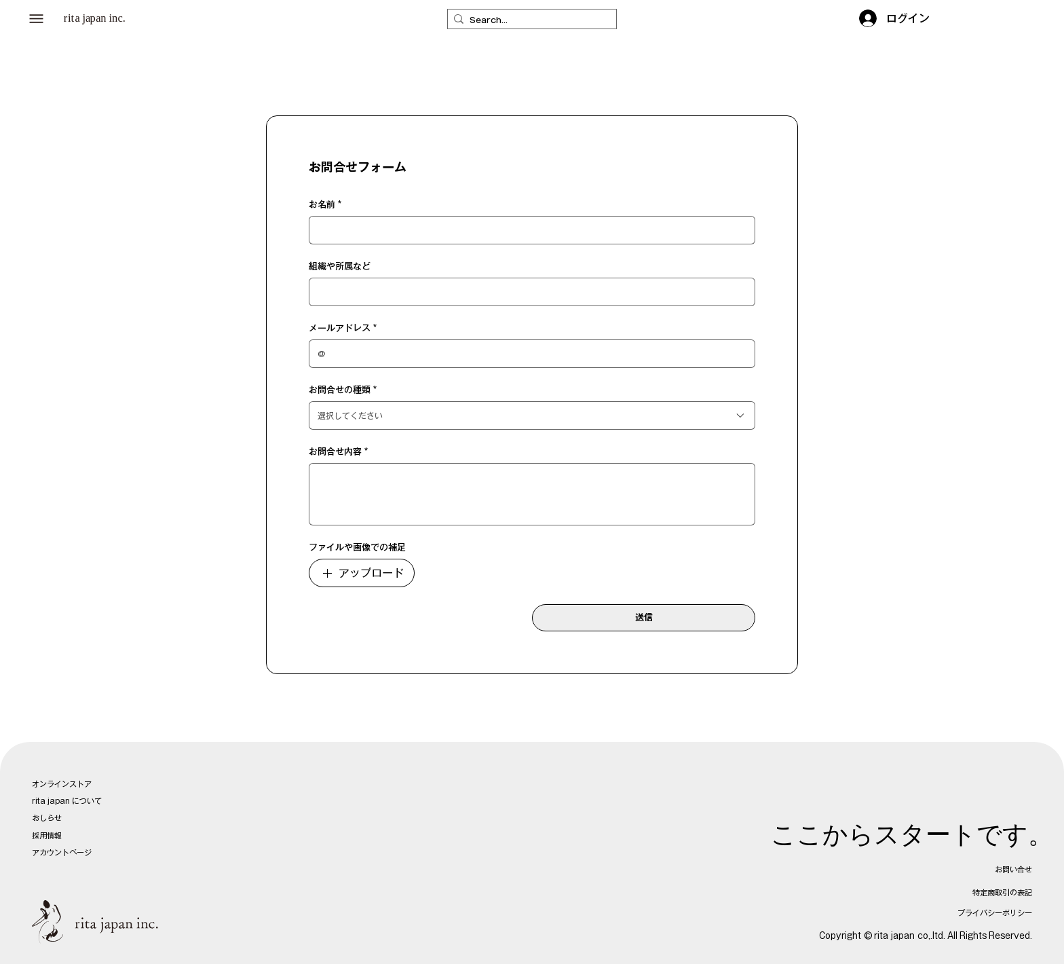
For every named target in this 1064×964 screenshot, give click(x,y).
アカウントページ (62, 852)
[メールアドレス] (527, 353)
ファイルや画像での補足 (357, 547)
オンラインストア (62, 783)
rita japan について (67, 800)
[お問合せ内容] (532, 494)
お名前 (325, 205)
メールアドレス (343, 328)
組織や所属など (339, 266)
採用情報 (47, 835)
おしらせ (47, 817)
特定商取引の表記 (1002, 892)
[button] (36, 19)
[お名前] (527, 230)
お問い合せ (1013, 869)
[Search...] (529, 20)
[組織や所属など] (527, 291)
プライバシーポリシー (994, 912)
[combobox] (532, 415)
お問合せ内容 (338, 452)
